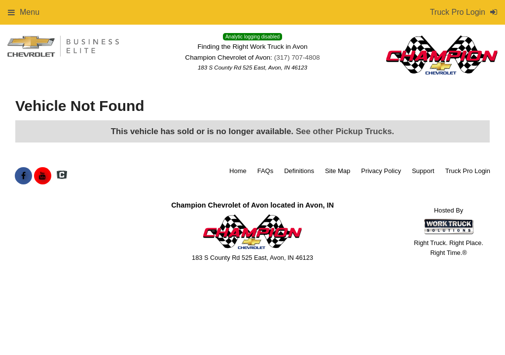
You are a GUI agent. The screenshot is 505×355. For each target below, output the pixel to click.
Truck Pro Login (467, 171)
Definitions (299, 171)
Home (238, 171)
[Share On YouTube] (42, 176)
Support (423, 171)
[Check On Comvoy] (62, 176)
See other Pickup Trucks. (345, 131)
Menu (23, 12)
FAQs (265, 171)
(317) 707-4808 (297, 57)
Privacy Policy (381, 171)
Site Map (337, 171)
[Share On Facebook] (23, 176)
